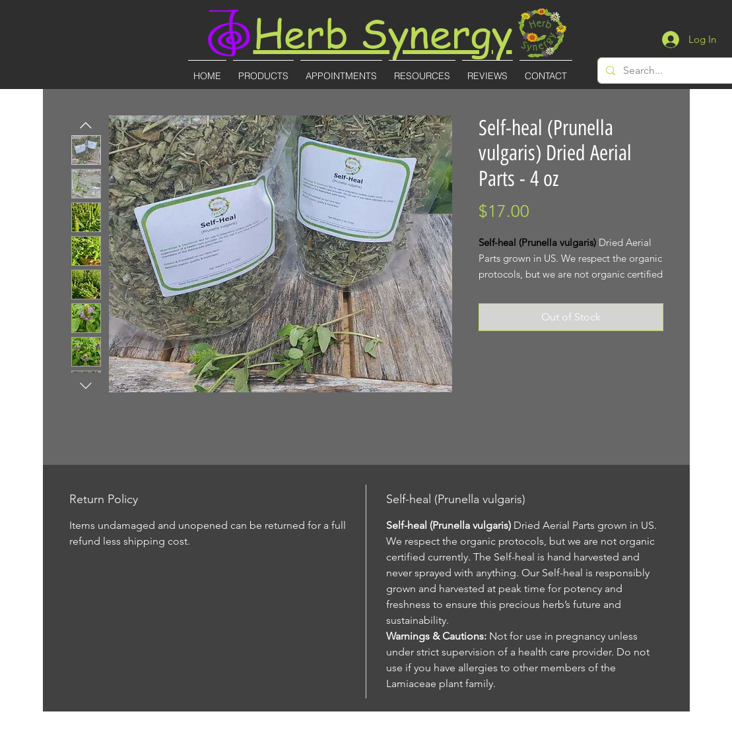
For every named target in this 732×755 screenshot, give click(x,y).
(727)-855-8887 (367, 746)
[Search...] (677, 70)
